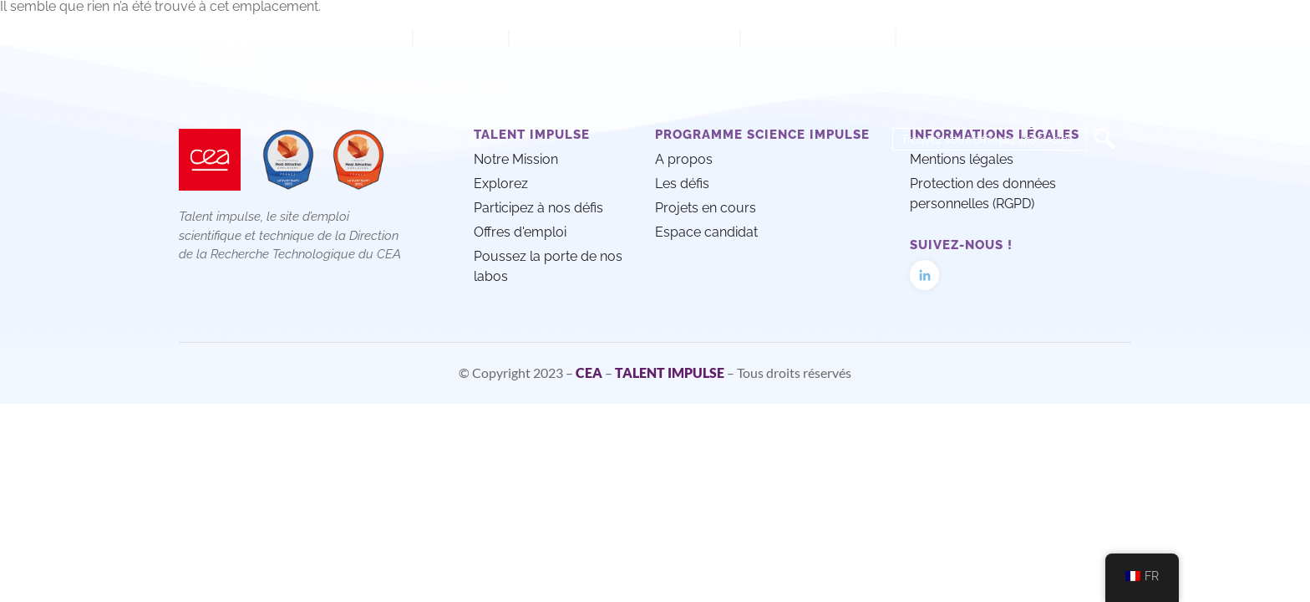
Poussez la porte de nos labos (406, 87)
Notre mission (349, 37)
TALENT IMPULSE (669, 372)
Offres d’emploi (818, 37)
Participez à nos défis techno (624, 37)
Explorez (460, 37)
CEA (589, 372)
